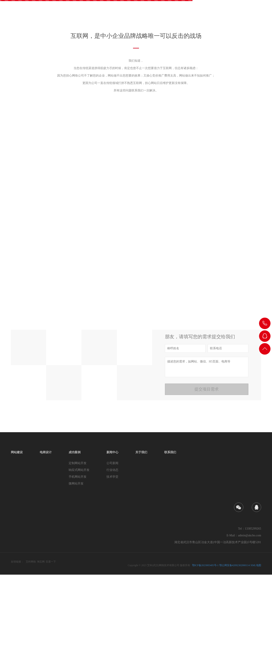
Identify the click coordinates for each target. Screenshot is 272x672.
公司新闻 (112, 560)
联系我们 (254, 14)
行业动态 (112, 567)
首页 (130, 14)
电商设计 (169, 14)
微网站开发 (76, 580)
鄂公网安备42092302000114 (234, 662)
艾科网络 (31, 659)
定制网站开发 (77, 560)
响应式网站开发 (79, 567)
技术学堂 (112, 574)
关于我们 (233, 14)
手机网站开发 (77, 574)
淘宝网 (41, 659)
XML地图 (255, 662)
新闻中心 (212, 14)
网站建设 (148, 14)
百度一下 (51, 659)
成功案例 (191, 14)
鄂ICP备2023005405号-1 (205, 662)
